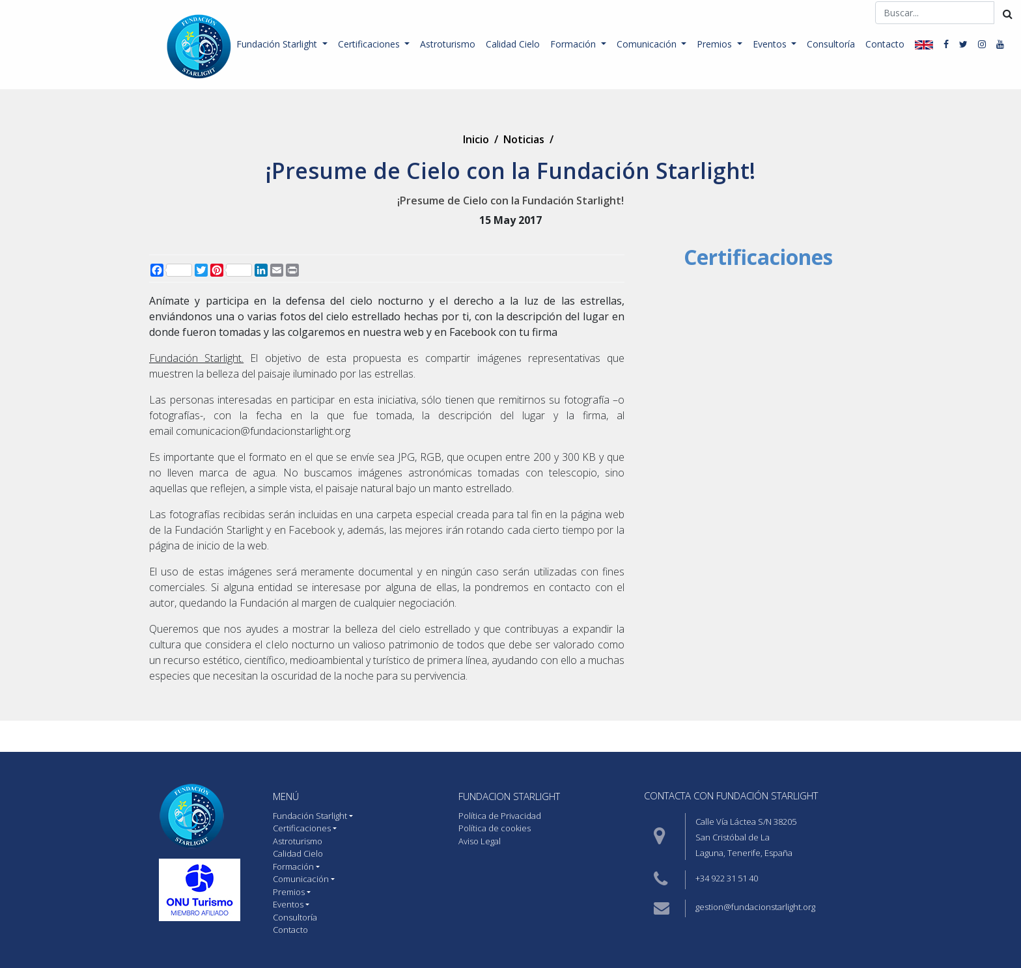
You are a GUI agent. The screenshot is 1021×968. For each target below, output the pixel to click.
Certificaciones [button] (370, 44)
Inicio (476, 139)
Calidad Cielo (513, 44)
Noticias (523, 139)
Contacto (884, 44)
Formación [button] (574, 44)
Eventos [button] (771, 44)
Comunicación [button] (648, 44)
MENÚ (286, 796)
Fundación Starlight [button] (278, 44)
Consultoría (831, 44)
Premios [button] (715, 44)
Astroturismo (447, 44)
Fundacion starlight (509, 796)
